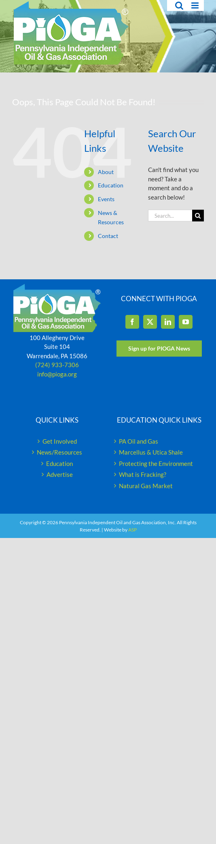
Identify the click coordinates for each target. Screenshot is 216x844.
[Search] (198, 215)
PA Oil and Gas (138, 441)
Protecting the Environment (156, 463)
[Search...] (170, 215)
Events (106, 199)
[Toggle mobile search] (179, 5)
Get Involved (59, 441)
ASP (132, 530)
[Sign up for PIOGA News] (159, 348)
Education (110, 185)
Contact (108, 235)
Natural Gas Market (146, 485)
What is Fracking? (142, 474)
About (106, 171)
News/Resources (59, 452)
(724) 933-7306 (57, 364)
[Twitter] (150, 322)
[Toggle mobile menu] (195, 5)
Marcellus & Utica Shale (151, 452)
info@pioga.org (57, 374)
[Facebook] (132, 322)
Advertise (60, 474)
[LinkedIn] (168, 322)
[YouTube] (186, 322)
